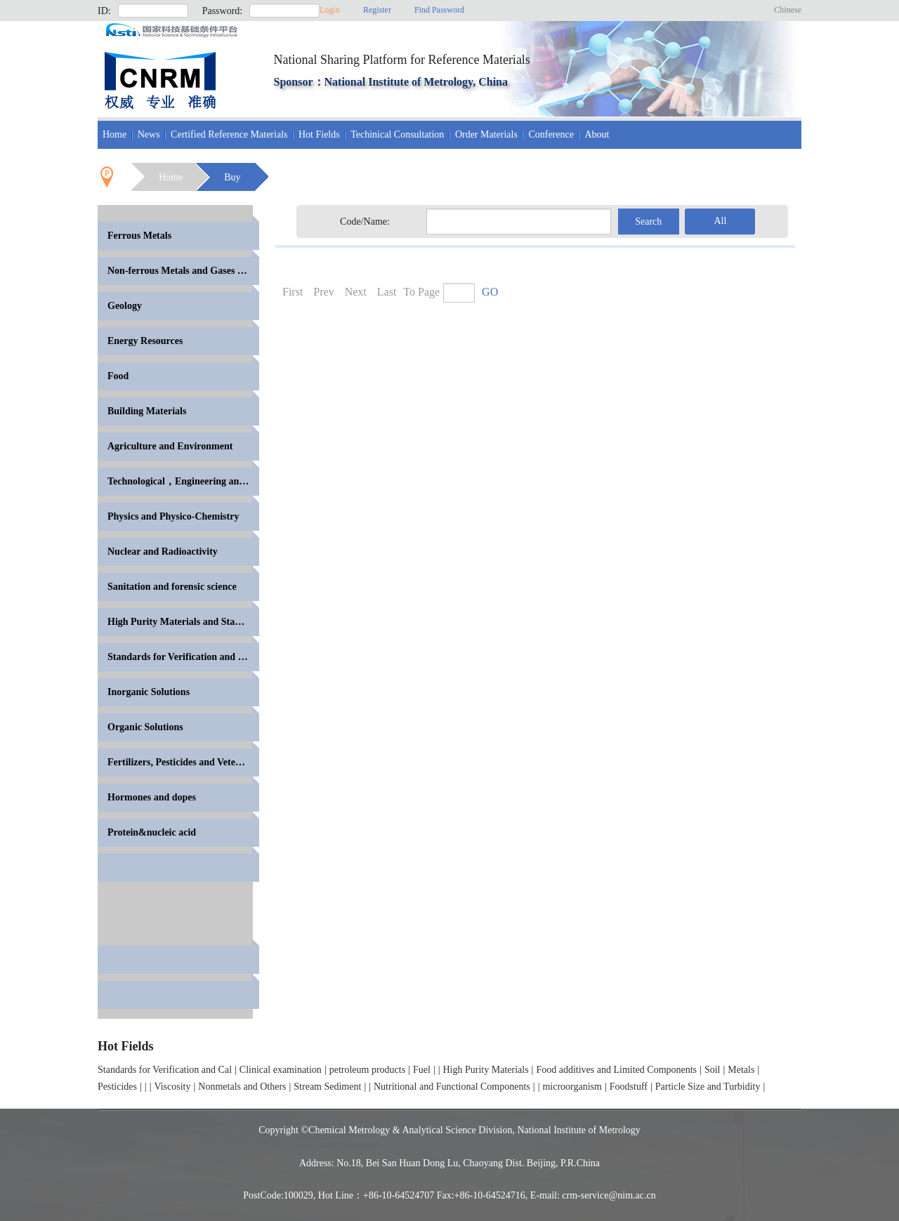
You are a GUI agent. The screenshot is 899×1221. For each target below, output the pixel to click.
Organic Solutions (145, 727)
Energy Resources (145, 341)
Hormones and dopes (151, 797)
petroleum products (367, 1069)
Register (377, 10)
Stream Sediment (327, 1086)
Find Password (439, 10)
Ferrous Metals (139, 235)
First (292, 292)
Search (648, 221)
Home (114, 134)
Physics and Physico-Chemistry (173, 516)
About (596, 134)
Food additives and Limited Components (616, 1069)
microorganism (572, 1086)
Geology (124, 306)
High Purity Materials (486, 1069)
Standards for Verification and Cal (165, 1069)
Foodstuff (629, 1086)
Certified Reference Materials (229, 134)
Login (330, 10)
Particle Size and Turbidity (708, 1086)
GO (490, 292)
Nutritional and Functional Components (452, 1086)
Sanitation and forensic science (172, 586)
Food (118, 376)
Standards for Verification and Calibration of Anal (183, 657)
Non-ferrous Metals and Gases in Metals (183, 270)
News (149, 134)
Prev (323, 292)
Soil (712, 1069)
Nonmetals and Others (242, 1086)
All (720, 221)
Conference (551, 134)
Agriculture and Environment (169, 446)
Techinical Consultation (397, 134)
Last (387, 292)
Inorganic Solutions (148, 692)
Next (356, 292)
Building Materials (146, 411)
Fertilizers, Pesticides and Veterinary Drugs (183, 762)
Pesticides (117, 1086)
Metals (741, 1069)
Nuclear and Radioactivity (162, 551)
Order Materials (486, 134)
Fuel (422, 1069)
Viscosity (172, 1086)
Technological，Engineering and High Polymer (183, 481)
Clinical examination (280, 1069)
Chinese (787, 10)
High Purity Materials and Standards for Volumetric (183, 621)
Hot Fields (319, 134)
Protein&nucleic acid (151, 832)
